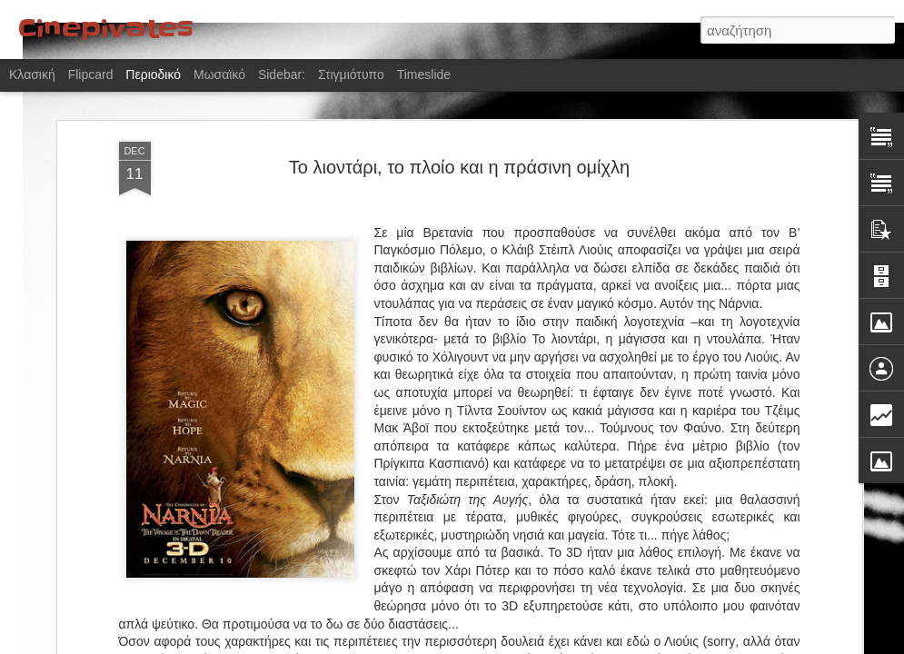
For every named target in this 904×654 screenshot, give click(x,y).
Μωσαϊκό (219, 74)
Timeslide (424, 74)
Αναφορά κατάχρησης (561, 644)
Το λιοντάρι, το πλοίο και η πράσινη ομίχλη (459, 143)
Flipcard (91, 74)
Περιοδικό (153, 74)
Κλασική (32, 74)
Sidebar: (281, 74)
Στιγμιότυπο (351, 74)
